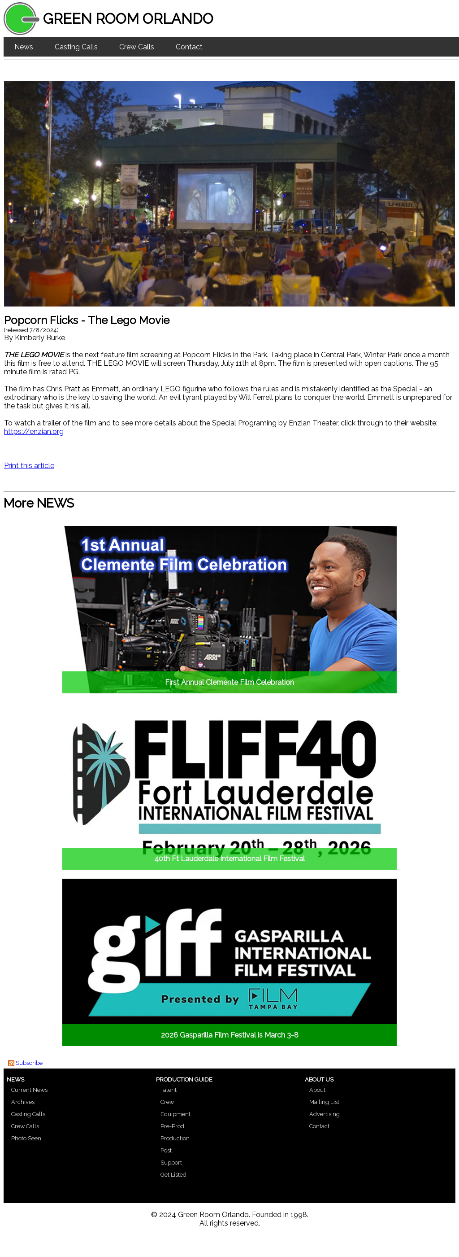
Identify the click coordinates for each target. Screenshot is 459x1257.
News (23, 47)
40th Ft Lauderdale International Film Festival (229, 858)
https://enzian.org (34, 431)
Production (175, 1138)
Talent (168, 1089)
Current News (29, 1089)
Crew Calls (136, 47)
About (317, 1089)
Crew (167, 1102)
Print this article (29, 465)
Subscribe (29, 1063)
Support (171, 1162)
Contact (189, 47)
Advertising (324, 1114)
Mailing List (324, 1102)
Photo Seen (26, 1138)
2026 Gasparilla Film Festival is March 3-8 (230, 1035)
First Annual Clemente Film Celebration (229, 682)
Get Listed (173, 1174)
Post (166, 1150)
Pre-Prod (172, 1126)
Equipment (175, 1114)
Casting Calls (76, 47)
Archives (23, 1102)
